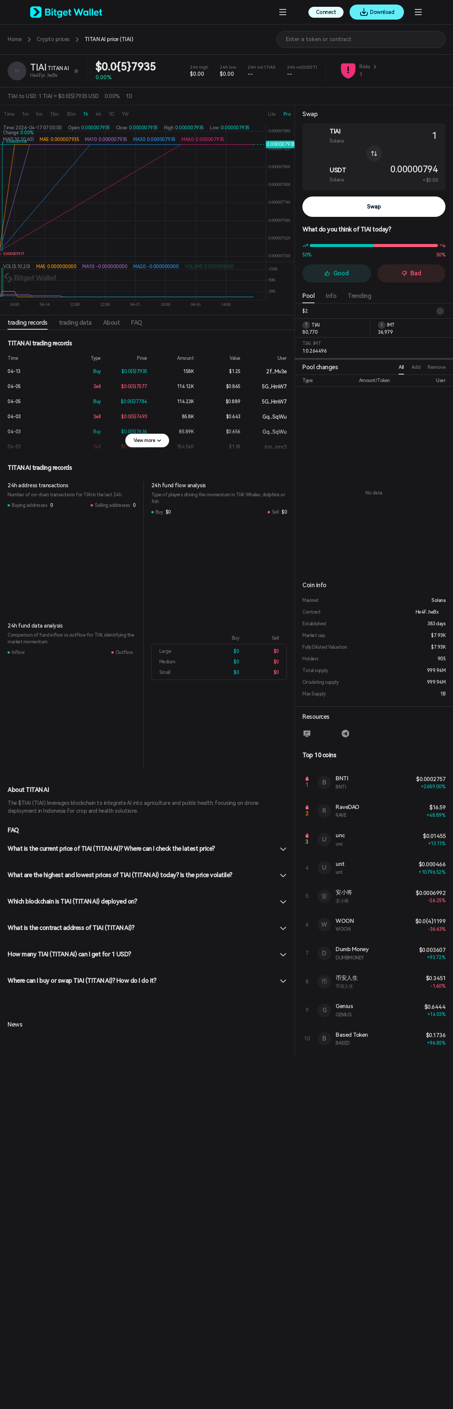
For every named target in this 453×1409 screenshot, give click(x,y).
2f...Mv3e (270, 371)
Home (15, 39)
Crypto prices (53, 39)
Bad (411, 273)
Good (336, 273)
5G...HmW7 (268, 387)
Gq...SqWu (268, 417)
